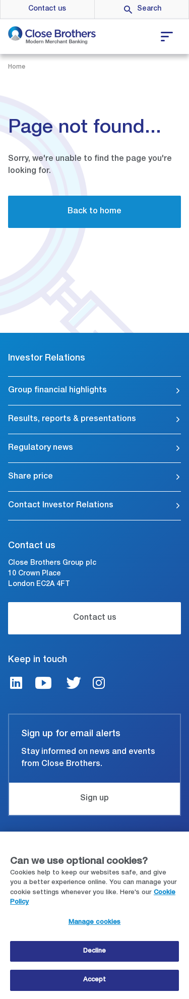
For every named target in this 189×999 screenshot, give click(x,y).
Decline (94, 953)
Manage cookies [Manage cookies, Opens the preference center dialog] (95, 924)
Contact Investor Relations (60, 506)
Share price (30, 477)
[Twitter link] (74, 684)
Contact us (47, 9)
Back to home (94, 212)
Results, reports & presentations (72, 420)
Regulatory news (40, 448)
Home (16, 67)
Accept (94, 981)
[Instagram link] (99, 684)
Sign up (94, 799)
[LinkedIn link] (16, 684)
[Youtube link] (43, 684)
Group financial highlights (57, 391)
